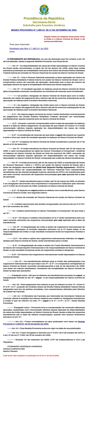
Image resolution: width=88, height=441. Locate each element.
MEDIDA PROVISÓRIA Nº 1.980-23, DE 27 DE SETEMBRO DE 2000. (44, 30)
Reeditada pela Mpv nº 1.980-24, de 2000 (28, 48)
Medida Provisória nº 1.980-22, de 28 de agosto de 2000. (44, 322)
